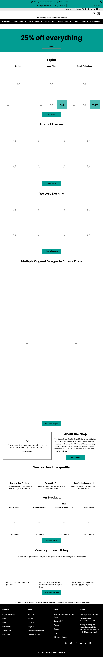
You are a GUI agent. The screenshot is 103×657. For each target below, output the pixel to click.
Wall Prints (75, 21)
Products (5, 610)
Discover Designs (51, 424)
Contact (56, 629)
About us (68, 9)
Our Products (51, 498)
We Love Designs (51, 194)
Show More (51, 183)
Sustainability (59, 621)
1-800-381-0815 (90, 619)
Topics (85, 21)
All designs (6, 21)
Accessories (63, 21)
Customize (95, 21)
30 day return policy (91, 632)
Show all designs (51, 251)
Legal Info (31, 626)
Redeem (62, 6)
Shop (30, 610)
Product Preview (52, 124)
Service (56, 610)
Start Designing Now (51, 592)
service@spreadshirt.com (89, 614)
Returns (56, 625)
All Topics (51, 114)
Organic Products (19, 21)
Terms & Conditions (35, 635)
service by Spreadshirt (88, 627)
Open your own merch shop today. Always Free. (51, 2)
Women (38, 21)
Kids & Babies (50, 21)
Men (30, 21)
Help (55, 633)
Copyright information (36, 631)
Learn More (75, 457)
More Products (51, 540)
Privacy (30, 618)
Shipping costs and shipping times (64, 615)
